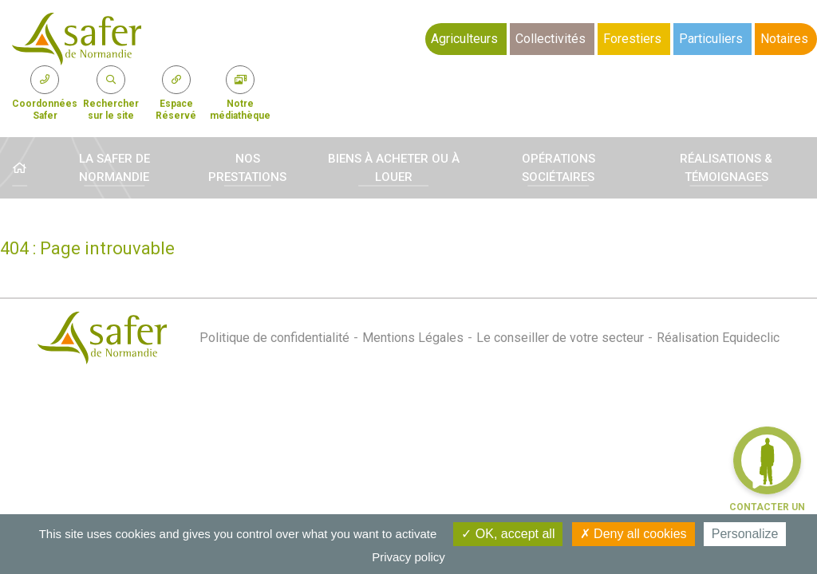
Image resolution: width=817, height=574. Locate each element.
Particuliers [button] (711, 38)
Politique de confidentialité (274, 337)
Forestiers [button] (632, 38)
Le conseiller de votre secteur (560, 337)
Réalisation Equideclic (718, 337)
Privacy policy (408, 557)
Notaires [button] (784, 38)
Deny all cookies (633, 534)
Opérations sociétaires (558, 167)
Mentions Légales (413, 337)
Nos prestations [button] (247, 167)
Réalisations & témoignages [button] (726, 167)
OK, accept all (508, 534)
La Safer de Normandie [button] (114, 167)
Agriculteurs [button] (464, 38)
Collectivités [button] (550, 38)
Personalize (745, 534)
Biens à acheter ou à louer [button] (394, 167)
